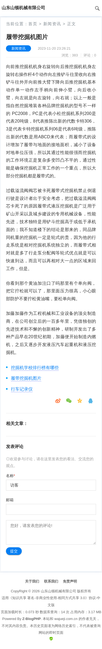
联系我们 (51, 581)
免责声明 (70, 581)
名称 (10, 476)
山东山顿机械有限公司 (58, 591)
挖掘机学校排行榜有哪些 (35, 367)
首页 (32, 23)
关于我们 (32, 581)
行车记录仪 (22, 389)
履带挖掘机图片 (26, 378)
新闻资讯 (52, 23)
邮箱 (10, 500)
